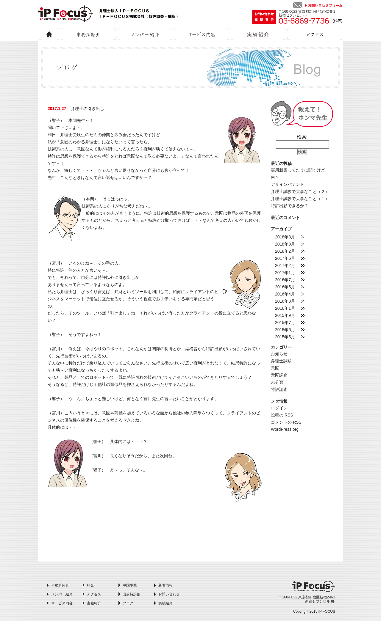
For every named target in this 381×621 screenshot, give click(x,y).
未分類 (277, 382)
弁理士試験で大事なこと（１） (300, 198)
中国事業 (130, 585)
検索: (302, 136)
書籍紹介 (94, 603)
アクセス (94, 594)
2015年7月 (285, 322)
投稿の (282, 415)
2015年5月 (285, 337)
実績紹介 (165, 603)
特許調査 (279, 389)
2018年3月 (285, 244)
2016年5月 (285, 287)
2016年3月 (285, 301)
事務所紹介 (60, 585)
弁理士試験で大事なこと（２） (300, 191)
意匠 (275, 368)
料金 (90, 585)
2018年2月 (285, 251)
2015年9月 (285, 315)
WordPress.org (285, 429)
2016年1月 (285, 308)
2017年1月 (285, 273)
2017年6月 (285, 258)
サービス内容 (62, 603)
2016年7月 (285, 280)
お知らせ (279, 353)
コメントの (286, 422)
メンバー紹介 (62, 594)
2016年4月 (285, 294)
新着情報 (165, 585)
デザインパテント (287, 184)
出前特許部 (131, 594)
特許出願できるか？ (289, 205)
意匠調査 (279, 375)
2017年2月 (285, 265)
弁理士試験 (281, 361)
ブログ (128, 603)
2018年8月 (285, 237)
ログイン (279, 407)
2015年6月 (285, 330)
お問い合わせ (169, 594)
